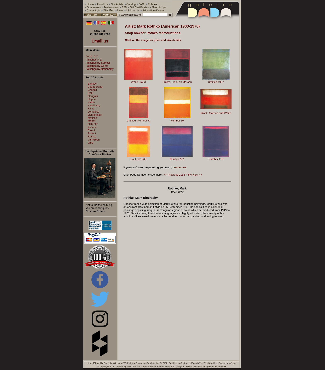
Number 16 (177, 120)
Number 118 (216, 159)
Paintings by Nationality (99, 68)
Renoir (92, 130)
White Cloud (138, 82)
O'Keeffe (93, 124)
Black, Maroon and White (216, 113)
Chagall (92, 89)
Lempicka (93, 111)
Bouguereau (95, 86)
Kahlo (91, 102)
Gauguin (93, 96)
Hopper (92, 99)
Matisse (92, 117)
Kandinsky (94, 105)
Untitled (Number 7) (138, 120)
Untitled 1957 (216, 82)
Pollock (92, 133)
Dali (90, 93)
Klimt (91, 108)
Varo (90, 142)
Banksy (92, 83)
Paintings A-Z (93, 59)
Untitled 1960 (138, 159)
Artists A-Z (91, 56)
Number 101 (177, 159)
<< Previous (171, 174)
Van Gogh (94, 139)
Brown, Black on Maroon (177, 82)
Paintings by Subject (97, 62)
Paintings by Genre (96, 65)
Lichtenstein (95, 114)
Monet (91, 121)
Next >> (197, 174)
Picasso (92, 127)
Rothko (92, 136)
